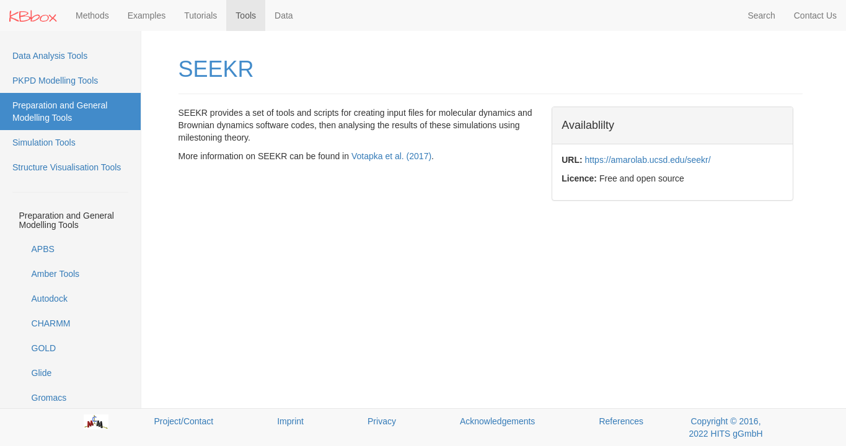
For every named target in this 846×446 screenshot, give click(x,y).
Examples (146, 15)
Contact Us (815, 15)
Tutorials (200, 15)
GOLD (44, 348)
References (621, 421)
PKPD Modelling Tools (55, 80)
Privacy (382, 421)
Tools (246, 15)
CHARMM (51, 323)
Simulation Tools (44, 142)
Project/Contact (183, 421)
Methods (92, 15)
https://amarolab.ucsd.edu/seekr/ (648, 160)
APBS (43, 249)
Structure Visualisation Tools (66, 167)
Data (284, 15)
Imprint (290, 421)
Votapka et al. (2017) (391, 156)
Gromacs (49, 398)
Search (761, 15)
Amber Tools (56, 274)
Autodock (50, 299)
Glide (42, 373)
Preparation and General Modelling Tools (59, 111)
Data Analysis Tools (49, 56)
